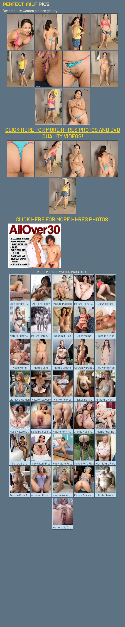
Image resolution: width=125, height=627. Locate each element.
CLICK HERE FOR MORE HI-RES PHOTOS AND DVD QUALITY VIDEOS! (62, 132)
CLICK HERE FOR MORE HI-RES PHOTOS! (63, 219)
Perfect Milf (26, 4)
